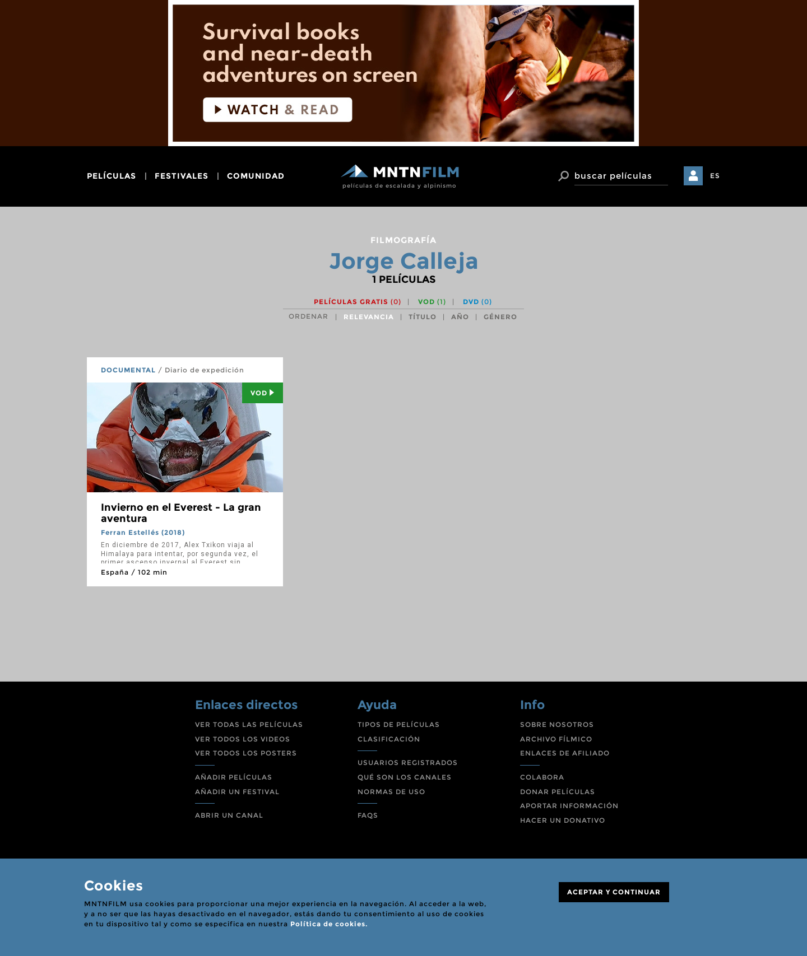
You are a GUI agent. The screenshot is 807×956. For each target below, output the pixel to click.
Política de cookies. (329, 924)
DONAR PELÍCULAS (557, 791)
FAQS (368, 815)
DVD (477, 301)
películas (111, 176)
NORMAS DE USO (391, 791)
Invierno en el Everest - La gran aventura (181, 513)
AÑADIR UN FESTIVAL (237, 791)
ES (715, 175)
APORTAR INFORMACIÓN (569, 805)
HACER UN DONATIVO (562, 820)
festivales (181, 176)
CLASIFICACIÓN (389, 739)
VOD (432, 301)
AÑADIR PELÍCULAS (233, 777)
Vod (263, 393)
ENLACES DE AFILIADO (565, 753)
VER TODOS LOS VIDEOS (242, 739)
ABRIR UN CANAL (229, 815)
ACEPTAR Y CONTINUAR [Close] (614, 892)
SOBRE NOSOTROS (557, 724)
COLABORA (542, 777)
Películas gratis (357, 301)
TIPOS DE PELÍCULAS (399, 724)
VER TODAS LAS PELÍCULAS (249, 724)
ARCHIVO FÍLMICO (556, 739)
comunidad (256, 176)
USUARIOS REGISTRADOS (408, 762)
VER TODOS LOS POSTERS (246, 753)
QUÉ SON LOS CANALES (405, 777)
